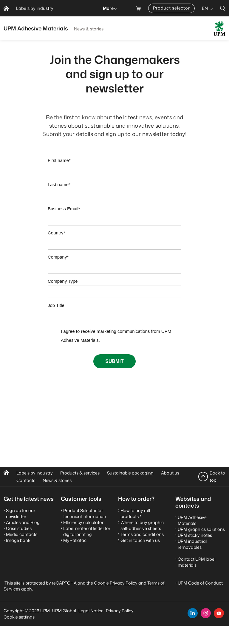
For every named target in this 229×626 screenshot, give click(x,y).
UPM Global (64, 611)
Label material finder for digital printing (86, 531)
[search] (222, 8)
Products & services (80, 473)
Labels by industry (34, 473)
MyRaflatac (74, 540)
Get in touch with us (140, 540)
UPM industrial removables (192, 544)
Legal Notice (90, 611)
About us (170, 473)
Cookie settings (19, 617)
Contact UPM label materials (196, 562)
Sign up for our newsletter (20, 513)
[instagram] (206, 613)
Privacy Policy (120, 611)
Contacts (25, 480)
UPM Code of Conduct (200, 583)
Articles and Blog (23, 522)
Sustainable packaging (130, 473)
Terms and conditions (142, 534)
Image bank (18, 540)
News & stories (88, 29)
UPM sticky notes (195, 535)
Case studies (19, 528)
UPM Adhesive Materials (192, 520)
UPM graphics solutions (201, 529)
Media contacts (21, 534)
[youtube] (219, 613)
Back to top (217, 476)
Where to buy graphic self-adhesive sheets (142, 525)
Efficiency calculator (83, 522)
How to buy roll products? (135, 513)
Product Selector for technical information (84, 513)
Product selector (171, 8)
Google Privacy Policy (115, 583)
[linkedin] (193, 613)
